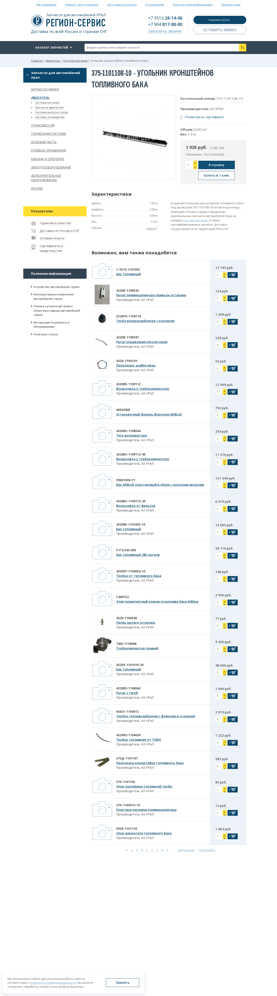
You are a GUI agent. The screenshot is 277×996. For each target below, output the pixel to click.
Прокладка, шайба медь (136, 365)
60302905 (123, 410)
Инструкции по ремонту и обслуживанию (51, 324)
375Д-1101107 (127, 758)
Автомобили (46, 5)
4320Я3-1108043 (128, 688)
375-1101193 (125, 782)
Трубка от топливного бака (138, 576)
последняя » (207, 850)
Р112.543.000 (126, 550)
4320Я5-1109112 (128, 384)
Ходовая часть (44, 142)
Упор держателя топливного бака (144, 833)
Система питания (47, 103)
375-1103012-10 (128, 805)
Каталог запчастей (51, 47)
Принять (122, 982)
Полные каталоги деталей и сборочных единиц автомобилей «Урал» (56, 310)
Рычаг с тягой (127, 693)
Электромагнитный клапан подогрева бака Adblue (157, 601)
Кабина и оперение (47, 159)
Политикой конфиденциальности (53, 983)
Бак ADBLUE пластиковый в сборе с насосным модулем (160, 485)
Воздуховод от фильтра (135, 506)
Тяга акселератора (131, 435)
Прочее (37, 188)
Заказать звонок (165, 31)
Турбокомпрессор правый (137, 648)
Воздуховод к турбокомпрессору (142, 389)
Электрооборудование (51, 167)
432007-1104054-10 (130, 571)
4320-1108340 (126, 618)
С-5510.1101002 (128, 269)
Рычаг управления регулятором (141, 342)
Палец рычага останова (135, 622)
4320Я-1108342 (127, 290)
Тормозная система (48, 134)
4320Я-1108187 (127, 337)
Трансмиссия (42, 125)
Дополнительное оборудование (46, 178)
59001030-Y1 (125, 480)
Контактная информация (193, 5)
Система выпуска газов (51, 112)
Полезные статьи (45, 334)
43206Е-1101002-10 (130, 524)
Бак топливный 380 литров (138, 555)
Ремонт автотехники (81, 5)
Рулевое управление (48, 150)
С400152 (122, 597)
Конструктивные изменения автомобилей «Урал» (53, 296)
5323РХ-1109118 (128, 316)
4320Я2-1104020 (128, 735)
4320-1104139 (126, 361)
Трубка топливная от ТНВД (138, 740)
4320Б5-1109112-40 (130, 454)
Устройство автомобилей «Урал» (56, 287)
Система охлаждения (50, 117)
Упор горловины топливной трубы (144, 786)
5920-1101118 (126, 828)
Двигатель (40, 98)
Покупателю (231, 5)
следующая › (186, 850)
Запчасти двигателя (49, 107)
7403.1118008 (126, 644)
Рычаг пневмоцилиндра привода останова (151, 295)
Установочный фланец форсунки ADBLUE (149, 414)
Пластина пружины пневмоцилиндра (146, 810)
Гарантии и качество (55, 223)
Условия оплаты (52, 238)
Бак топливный (128, 274)
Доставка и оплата (122, 5)
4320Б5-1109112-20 (130, 501)
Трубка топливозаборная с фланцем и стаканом (155, 716)
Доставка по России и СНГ (60, 231)
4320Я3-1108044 (128, 431)
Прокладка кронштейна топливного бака (150, 763)
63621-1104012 (127, 711)
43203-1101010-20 (129, 665)
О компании (154, 5)
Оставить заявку (220, 29)
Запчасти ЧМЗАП (45, 89)
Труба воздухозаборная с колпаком (145, 321)
